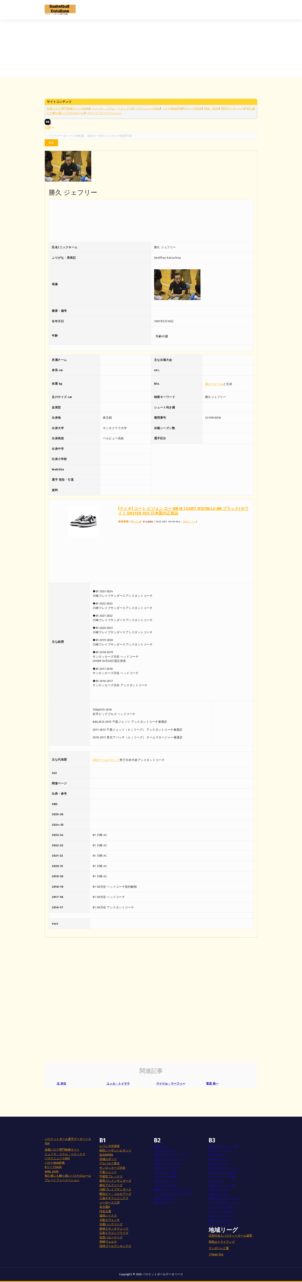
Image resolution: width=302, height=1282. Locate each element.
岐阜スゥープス (219, 1194)
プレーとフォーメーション (104, 113)
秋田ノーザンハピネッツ (115, 1150)
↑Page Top (216, 1254)
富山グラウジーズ (165, 1150)
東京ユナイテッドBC (222, 1172)
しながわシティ (219, 1163)
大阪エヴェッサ (109, 1220)
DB (47, 122)
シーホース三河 (109, 1202)
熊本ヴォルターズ (165, 1198)
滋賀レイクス (108, 1215)
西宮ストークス (164, 1181)
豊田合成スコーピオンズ (225, 1198)
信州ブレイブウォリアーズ (171, 1154)
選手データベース (232, 108)
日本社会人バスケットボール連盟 (230, 1235)
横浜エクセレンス (220, 1159)
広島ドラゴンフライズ (113, 1233)
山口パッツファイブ (222, 1215)
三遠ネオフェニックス (113, 1198)
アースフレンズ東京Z (222, 1176)
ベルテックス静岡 (165, 1176)
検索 (51, 142)
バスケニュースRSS (147, 108)
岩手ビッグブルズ (220, 1150)
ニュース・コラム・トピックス (112, 108)
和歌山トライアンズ (222, 1242)
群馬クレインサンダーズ (115, 1181)
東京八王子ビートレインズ (226, 1168)
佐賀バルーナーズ (111, 1237)
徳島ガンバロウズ (220, 1220)
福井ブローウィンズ (167, 1159)
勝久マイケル (214, 384)
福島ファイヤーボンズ (168, 1163)
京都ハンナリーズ (111, 1224)
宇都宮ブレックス (111, 1176)
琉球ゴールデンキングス (115, 1246)
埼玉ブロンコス (219, 1189)
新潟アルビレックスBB (223, 1146)
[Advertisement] (151, 48)
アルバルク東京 (109, 1163)
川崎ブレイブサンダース (115, 1189)
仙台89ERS (106, 1154)
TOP (48, 127)
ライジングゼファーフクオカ (173, 1194)
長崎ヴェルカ (108, 1241)
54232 (136, 521)
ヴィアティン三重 (220, 1207)
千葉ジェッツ (108, 1172)
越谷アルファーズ (111, 1185)
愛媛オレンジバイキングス (171, 1189)
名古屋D (104, 1207)
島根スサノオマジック (113, 1228)
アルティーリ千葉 (165, 1172)
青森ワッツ (161, 1146)
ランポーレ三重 (219, 1248)
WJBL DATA (52, 1171)
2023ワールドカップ (106, 760)
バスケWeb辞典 (172, 108)
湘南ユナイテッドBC (222, 1185)
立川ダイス (216, 1181)
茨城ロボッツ (108, 1159)
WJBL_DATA (211, 108)
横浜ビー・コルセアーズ (115, 1194)
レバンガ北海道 (109, 1146)
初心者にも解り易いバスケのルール (68, 1175)
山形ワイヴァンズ (165, 1168)
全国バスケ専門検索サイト (62, 1149)
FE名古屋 (105, 1211)
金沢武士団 (216, 1154)
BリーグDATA (192, 108)
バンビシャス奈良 (165, 1185)
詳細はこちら (189, 521)
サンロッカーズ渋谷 (112, 1168)
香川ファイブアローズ (223, 1224)
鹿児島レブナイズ (165, 1202)
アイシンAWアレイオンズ (225, 1202)
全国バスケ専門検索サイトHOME (68, 108)
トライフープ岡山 (220, 1211)
